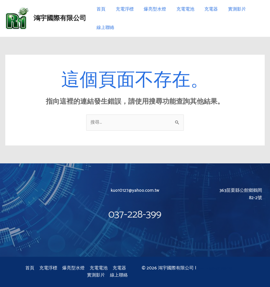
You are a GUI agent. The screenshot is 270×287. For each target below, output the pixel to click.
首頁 (100, 9)
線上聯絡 (105, 27)
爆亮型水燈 (152, 9)
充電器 (206, 9)
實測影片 (230, 9)
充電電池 (181, 9)
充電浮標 (123, 9)
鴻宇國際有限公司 (59, 18)
